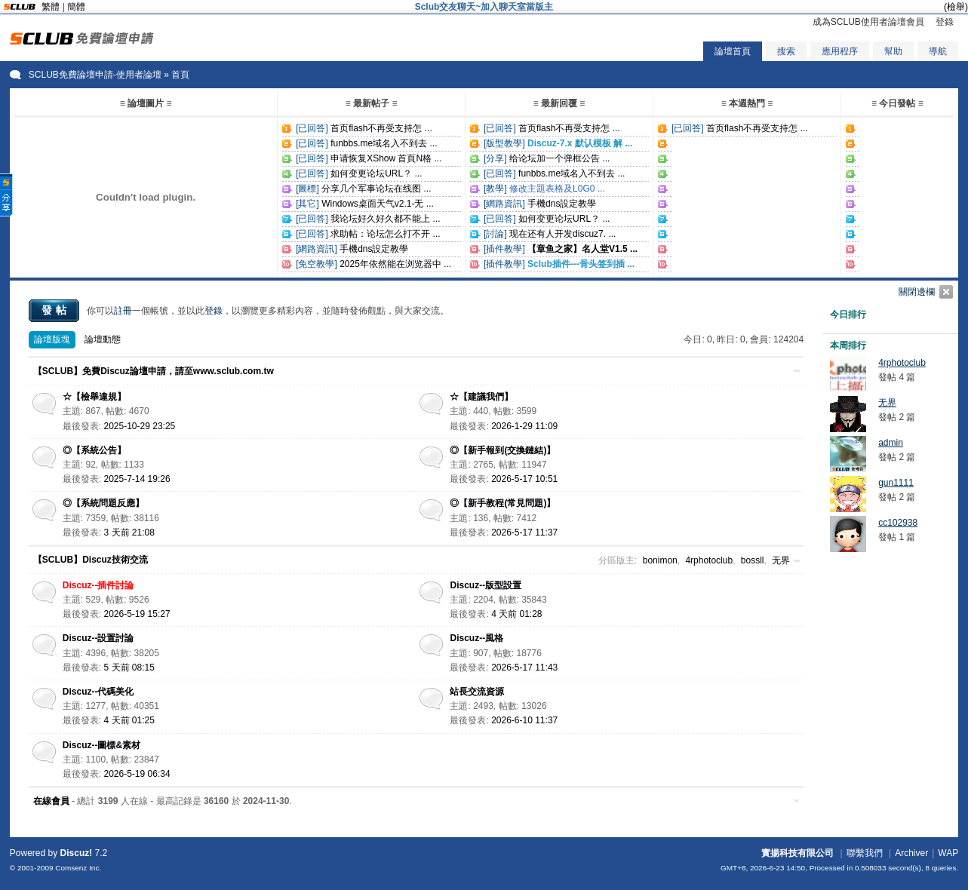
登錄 (945, 22)
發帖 (55, 310)
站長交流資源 (477, 691)
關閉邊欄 (917, 292)
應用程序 (840, 51)
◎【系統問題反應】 (103, 503)
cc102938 (897, 522)
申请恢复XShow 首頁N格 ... (385, 158)
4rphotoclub (709, 560)
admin (890, 442)
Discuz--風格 (476, 638)
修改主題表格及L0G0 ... (557, 188)
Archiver (911, 853)
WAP (948, 853)
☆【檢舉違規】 (94, 396)
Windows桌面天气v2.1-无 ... (377, 203)
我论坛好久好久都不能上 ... (385, 218)
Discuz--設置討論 (98, 638)
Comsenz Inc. (78, 868)
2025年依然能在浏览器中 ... (395, 264)
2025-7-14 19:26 (137, 479)
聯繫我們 (865, 853)
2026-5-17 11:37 (524, 532)
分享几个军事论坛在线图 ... (376, 188)
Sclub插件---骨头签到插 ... (581, 264)
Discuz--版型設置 (485, 585)
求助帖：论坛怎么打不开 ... (385, 234)
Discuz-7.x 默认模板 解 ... (579, 143)
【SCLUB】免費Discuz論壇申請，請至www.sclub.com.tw (153, 371)
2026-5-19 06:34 (137, 774)
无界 (781, 560)
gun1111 (896, 482)
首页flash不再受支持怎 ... (381, 128)
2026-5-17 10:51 (524, 479)
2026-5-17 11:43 (524, 667)
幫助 (893, 51)
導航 (938, 51)
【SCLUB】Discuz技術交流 (90, 559)
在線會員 (51, 801)
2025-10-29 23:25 (140, 426)
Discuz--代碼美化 (98, 691)
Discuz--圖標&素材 (101, 745)
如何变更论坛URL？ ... (376, 173)
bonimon (660, 560)
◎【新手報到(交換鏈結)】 (502, 450)
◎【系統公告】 (94, 450)
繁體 (50, 7)
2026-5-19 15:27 (137, 614)
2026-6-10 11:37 (524, 720)
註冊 (123, 310)
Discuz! (76, 853)
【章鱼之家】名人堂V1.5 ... (582, 249)
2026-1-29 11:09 (524, 426)
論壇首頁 (732, 51)
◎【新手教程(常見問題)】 (502, 503)
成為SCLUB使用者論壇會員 (868, 22)
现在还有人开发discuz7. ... (562, 234)
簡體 (76, 7)
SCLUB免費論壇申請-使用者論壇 (95, 74)
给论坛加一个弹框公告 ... (559, 158)
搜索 (786, 51)
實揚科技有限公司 (797, 853)
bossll (752, 560)
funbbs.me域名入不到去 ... (383, 143)
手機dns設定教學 (374, 249)
